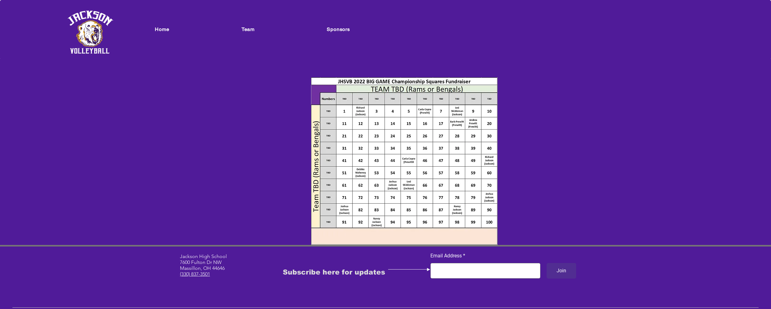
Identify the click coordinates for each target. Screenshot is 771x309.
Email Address (446, 255)
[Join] (561, 271)
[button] (248, 29)
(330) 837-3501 (195, 274)
